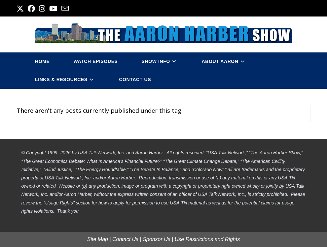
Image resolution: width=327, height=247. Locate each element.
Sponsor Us (156, 239)
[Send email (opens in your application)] (65, 8)
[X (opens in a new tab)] (21, 8)
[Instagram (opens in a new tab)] (42, 8)
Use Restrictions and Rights (207, 239)
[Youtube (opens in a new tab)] (53, 8)
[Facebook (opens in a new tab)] (31, 8)
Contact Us (125, 239)
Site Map (97, 239)
